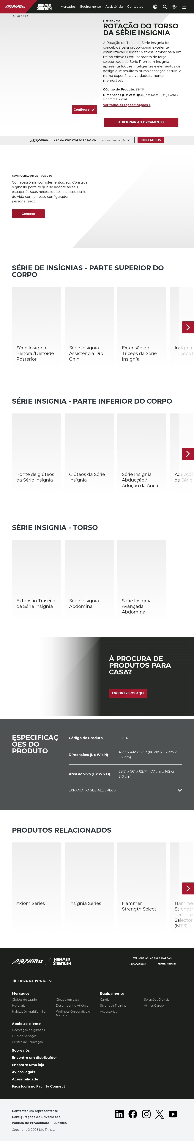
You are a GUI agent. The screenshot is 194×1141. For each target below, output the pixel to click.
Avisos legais (23, 1072)
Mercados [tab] (68, 6)
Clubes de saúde (24, 999)
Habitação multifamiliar (29, 1011)
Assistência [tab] (114, 6)
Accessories (108, 1011)
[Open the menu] (184, 6)
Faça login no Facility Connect (38, 1086)
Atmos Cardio (154, 1005)
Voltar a (20, 16)
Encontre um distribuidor (34, 1058)
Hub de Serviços (24, 1036)
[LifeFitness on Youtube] (173, 1118)
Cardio (105, 999)
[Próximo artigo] (188, 327)
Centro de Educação (27, 1042)
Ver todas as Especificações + (127, 105)
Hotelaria (19, 1005)
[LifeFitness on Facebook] (132, 1118)
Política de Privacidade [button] (30, 1123)
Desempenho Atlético (72, 1005)
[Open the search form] (165, 6)
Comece (28, 214)
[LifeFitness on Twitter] (159, 1118)
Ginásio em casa (67, 999)
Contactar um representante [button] (35, 1111)
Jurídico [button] (60, 1123)
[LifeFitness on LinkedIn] (119, 1118)
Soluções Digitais (156, 999)
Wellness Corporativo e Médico (73, 1013)
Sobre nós (21, 1050)
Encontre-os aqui (128, 693)
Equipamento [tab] (90, 6)
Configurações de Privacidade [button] (36, 1117)
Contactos (135, 6)
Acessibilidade (25, 1079)
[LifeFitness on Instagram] (146, 1118)
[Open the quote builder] (174, 6)
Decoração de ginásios (28, 1030)
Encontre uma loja (28, 1065)
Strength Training (113, 1005)
